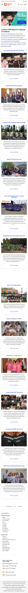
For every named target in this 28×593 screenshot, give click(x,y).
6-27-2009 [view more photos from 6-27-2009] (18, 319)
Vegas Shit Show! (11, 159)
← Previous (9, 506)
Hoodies (4, 523)
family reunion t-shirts (19, 44)
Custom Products (6, 582)
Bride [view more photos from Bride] (20, 85)
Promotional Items (16, 582)
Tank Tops (5, 531)
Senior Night (5, 550)
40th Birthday (6, 549)
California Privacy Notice (18, 585)
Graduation (5, 541)
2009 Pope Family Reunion (11, 466)
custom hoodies (8, 37)
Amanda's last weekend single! (11, 122)
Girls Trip (4, 546)
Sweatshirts (5, 530)
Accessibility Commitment (8, 587)
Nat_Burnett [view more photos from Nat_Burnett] (21, 236)
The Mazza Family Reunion (11, 50)
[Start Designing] (14, 276)
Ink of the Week (5, 513)
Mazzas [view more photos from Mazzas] (22, 50)
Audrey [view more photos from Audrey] (22, 466)
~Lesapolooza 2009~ (11, 392)
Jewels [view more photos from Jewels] (21, 392)
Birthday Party (6, 547)
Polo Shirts (5, 528)
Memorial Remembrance (9, 539)
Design (21, 22)
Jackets (4, 525)
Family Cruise (5, 543)
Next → (20, 506)
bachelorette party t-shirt (9, 43)
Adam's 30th (10, 319)
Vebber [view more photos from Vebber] (19, 285)
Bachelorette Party (11, 85)
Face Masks (5, 520)
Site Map (23, 582)
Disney (4, 536)
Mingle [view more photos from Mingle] (24, 122)
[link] (8, 4)
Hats (3, 522)
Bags (3, 517)
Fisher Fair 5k (11, 285)
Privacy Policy (7, 585)
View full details (14, 78)
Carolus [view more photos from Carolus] (19, 355)
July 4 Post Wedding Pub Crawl (13, 196)
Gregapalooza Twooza (9, 236)
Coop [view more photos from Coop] (20, 159)
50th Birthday (6, 544)
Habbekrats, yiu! (11, 355)
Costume (4, 538)
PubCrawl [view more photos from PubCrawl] (14, 197)
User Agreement (20, 587)
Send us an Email (11, 575)
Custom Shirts (6, 519)
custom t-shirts (21, 583)
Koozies (4, 527)
